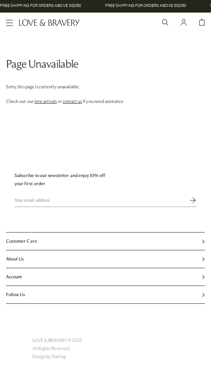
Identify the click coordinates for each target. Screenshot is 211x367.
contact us (72, 101)
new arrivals (45, 101)
